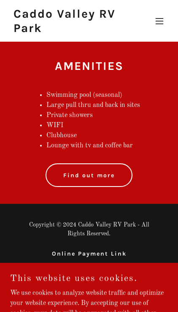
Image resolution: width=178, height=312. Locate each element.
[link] (65, 30)
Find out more (89, 175)
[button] (159, 21)
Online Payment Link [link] (89, 253)
